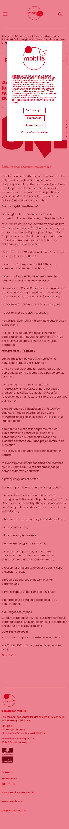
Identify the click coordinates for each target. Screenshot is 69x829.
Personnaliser (34, 125)
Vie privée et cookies (34, 132)
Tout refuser (34, 118)
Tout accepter (34, 110)
